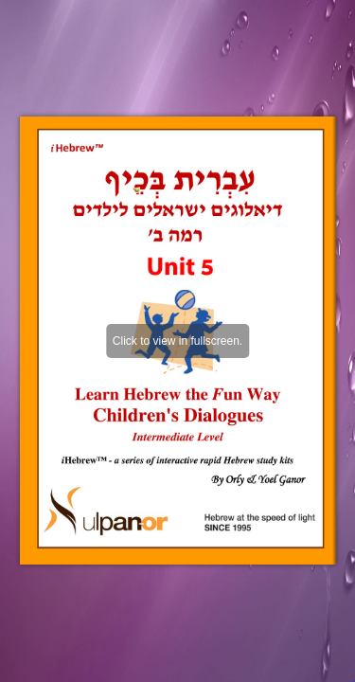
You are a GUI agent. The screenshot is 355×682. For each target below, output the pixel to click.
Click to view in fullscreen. (177, 341)
